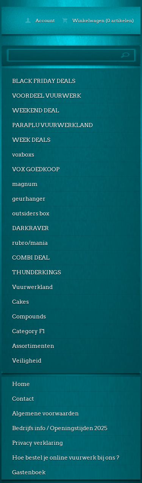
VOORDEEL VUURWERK (46, 95)
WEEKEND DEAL (35, 110)
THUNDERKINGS (36, 272)
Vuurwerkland (32, 287)
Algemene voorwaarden (45, 413)
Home (21, 384)
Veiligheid (26, 360)
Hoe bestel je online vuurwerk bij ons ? (65, 457)
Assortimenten (33, 346)
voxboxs (23, 154)
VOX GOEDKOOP (35, 169)
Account (40, 20)
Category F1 (28, 331)
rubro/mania (30, 243)
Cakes (20, 301)
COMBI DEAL (31, 257)
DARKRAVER (30, 228)
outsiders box (30, 213)
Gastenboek (28, 472)
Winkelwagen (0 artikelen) (98, 20)
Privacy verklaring (37, 443)
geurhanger (28, 198)
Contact (23, 398)
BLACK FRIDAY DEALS (43, 81)
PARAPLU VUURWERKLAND (52, 125)
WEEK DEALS (31, 140)
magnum (24, 184)
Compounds (29, 316)
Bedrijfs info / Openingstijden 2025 (59, 428)
